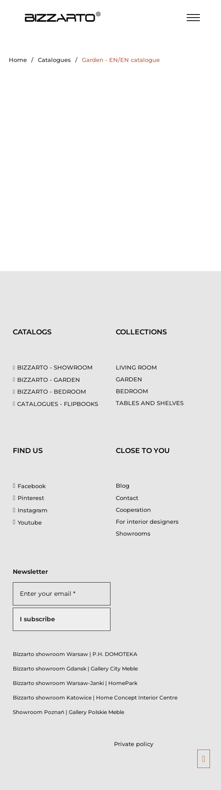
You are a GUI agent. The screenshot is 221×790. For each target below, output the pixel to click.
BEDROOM (132, 391)
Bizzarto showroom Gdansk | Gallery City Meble (75, 668)
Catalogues (54, 59)
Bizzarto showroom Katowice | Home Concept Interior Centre (95, 697)
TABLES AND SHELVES (150, 402)
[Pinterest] (28, 498)
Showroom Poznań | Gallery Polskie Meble (68, 712)
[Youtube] (27, 522)
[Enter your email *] (61, 593)
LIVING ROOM (136, 367)
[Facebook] (29, 486)
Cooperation (133, 509)
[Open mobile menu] (193, 17)
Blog (122, 485)
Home (18, 59)
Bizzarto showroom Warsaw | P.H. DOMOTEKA (75, 654)
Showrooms (133, 533)
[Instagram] (30, 510)
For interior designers (147, 521)
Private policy (133, 743)
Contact (127, 497)
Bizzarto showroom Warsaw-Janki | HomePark (75, 683)
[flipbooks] (59, 404)
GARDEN (129, 379)
